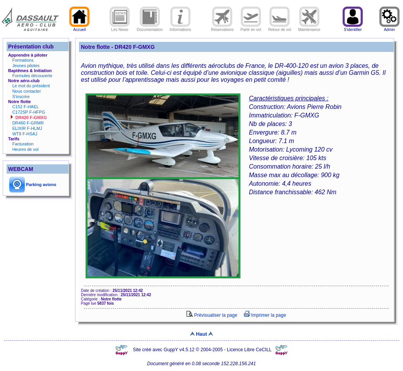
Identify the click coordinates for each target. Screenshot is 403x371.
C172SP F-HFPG (28, 112)
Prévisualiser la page (212, 315)
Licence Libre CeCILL (250, 349)
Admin (389, 28)
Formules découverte (32, 75)
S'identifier (353, 28)
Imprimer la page (265, 315)
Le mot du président (31, 85)
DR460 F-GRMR (28, 123)
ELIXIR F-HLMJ (27, 128)
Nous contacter (26, 91)
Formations (23, 60)
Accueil (79, 28)
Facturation (23, 143)
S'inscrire (21, 96)
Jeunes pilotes (25, 65)
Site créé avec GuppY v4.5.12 (164, 349)
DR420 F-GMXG (31, 117)
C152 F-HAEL (25, 106)
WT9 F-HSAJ (25, 133)
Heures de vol (25, 149)
